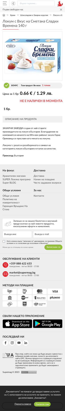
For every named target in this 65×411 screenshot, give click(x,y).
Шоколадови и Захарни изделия (34, 15)
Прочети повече (23, 404)
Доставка (39, 170)
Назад (13, 3)
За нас (37, 190)
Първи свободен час (13, 10)
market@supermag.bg (22, 272)
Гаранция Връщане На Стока (15, 208)
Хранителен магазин (14, 176)
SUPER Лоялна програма (17, 179)
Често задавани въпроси (47, 183)
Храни (12, 15)
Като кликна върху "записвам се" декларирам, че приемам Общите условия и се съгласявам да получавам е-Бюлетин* (32, 242)
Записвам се (53, 247)
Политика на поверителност (11, 201)
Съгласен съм (42, 404)
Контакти (39, 196)
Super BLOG (9, 183)
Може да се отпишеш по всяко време (18, 247)
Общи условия (12, 190)
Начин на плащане (44, 179)
